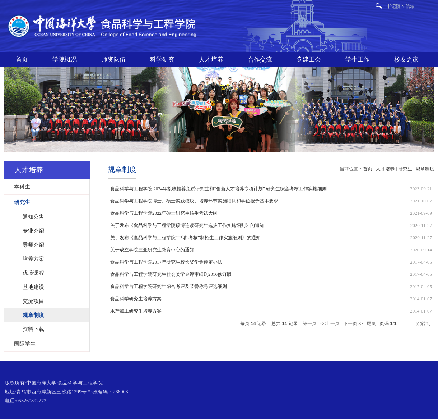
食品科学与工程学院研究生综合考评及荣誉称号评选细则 (168, 286)
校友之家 (406, 59)
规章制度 (425, 169)
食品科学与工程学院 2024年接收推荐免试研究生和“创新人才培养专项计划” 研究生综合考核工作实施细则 (218, 188)
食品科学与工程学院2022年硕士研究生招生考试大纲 (164, 213)
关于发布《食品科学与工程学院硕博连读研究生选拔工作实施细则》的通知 (187, 225)
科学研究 (162, 59)
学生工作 (357, 59)
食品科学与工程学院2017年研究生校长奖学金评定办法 (166, 262)
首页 (22, 59)
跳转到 (424, 323)
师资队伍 (113, 59)
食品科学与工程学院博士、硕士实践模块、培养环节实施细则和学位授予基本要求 (194, 201)
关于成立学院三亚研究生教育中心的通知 (152, 249)
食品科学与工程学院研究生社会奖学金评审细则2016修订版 (171, 274)
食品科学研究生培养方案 (136, 298)
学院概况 (64, 59)
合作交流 (260, 59)
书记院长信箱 (401, 6)
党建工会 (309, 59)
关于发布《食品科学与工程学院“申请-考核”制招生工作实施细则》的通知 (185, 237)
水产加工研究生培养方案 (136, 311)
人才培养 (211, 59)
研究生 (405, 169)
